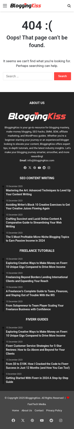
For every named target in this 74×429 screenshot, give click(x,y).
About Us (27, 410)
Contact (39, 410)
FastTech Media (37, 404)
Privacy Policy (54, 410)
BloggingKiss (12, 127)
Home (15, 410)
